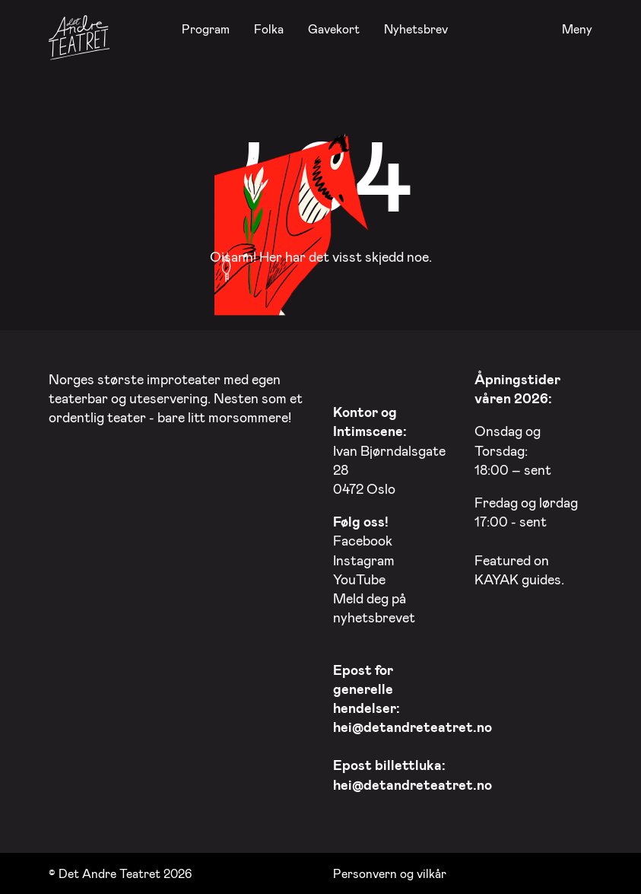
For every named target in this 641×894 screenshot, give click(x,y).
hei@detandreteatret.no (412, 726)
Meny (577, 29)
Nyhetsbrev (416, 28)
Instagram (364, 560)
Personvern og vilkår (389, 873)
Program (206, 28)
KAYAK (496, 579)
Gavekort (334, 28)
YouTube (359, 579)
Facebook (362, 540)
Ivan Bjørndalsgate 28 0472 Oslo (389, 450)
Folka (269, 28)
